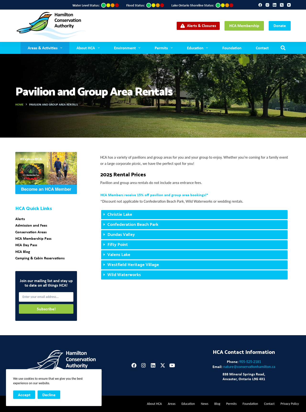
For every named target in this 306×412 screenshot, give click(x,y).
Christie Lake (119, 214)
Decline (48, 395)
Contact (262, 47)
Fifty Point (117, 244)
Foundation (231, 47)
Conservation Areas (31, 231)
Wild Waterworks (124, 274)
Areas (171, 404)
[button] (194, 214)
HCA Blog (22, 251)
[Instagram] (267, 5)
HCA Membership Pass (33, 238)
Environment (128, 48)
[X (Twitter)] (282, 5)
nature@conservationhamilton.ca (249, 366)
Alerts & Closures (198, 25)
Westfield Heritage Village (133, 264)
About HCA (88, 48)
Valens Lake (118, 254)
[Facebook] (260, 5)
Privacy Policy (289, 404)
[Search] (283, 47)
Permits (164, 48)
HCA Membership (244, 25)
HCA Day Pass (26, 244)
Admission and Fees (31, 225)
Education (198, 48)
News (204, 404)
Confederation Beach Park (132, 224)
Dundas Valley (121, 234)
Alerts (20, 218)
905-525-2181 (250, 361)
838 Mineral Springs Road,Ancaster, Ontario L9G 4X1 (244, 376)
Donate (279, 25)
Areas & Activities (46, 48)
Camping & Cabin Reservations (40, 258)
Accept (24, 395)
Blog (217, 404)
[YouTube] (289, 5)
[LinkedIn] (274, 5)
